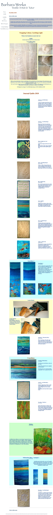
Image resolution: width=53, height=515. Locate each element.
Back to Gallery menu (13, 16)
